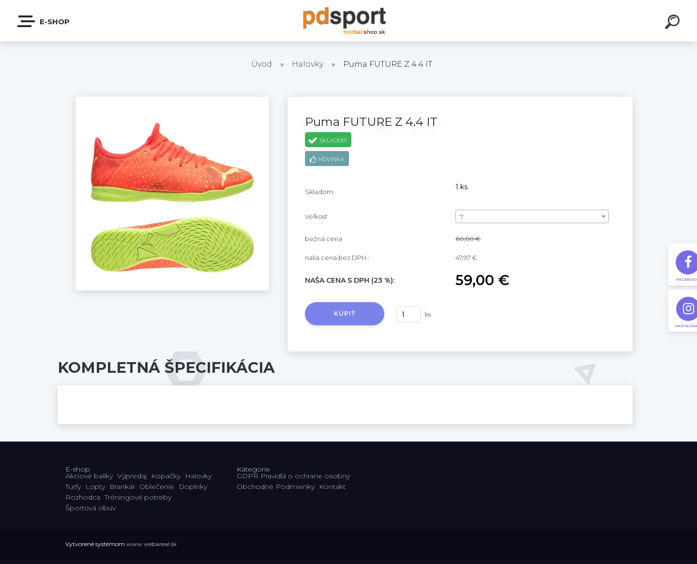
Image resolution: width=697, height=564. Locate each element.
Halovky (307, 64)
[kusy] (408, 314)
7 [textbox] (461, 217)
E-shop (44, 21)
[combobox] (532, 216)
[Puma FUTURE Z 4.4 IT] (172, 100)
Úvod (261, 64)
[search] (673, 23)
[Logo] (348, 20)
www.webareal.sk (151, 544)
